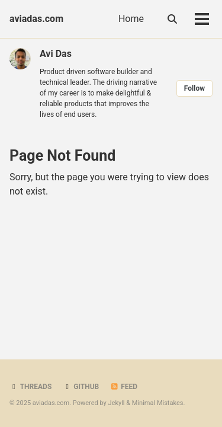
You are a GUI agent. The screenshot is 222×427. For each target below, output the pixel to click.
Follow (194, 88)
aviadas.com (36, 18)
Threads (30, 387)
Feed (123, 387)
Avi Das (56, 53)
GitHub (81, 387)
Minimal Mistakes (158, 403)
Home (131, 18)
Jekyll (116, 403)
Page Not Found (62, 155)
